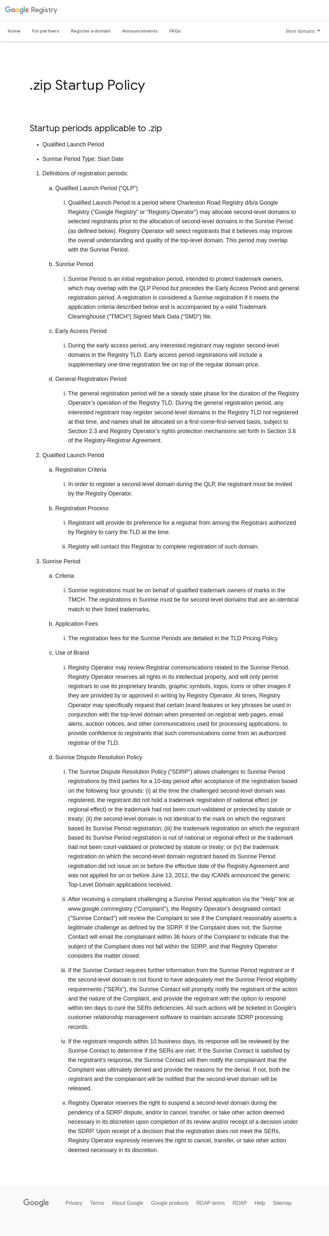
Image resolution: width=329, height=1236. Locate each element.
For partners (45, 31)
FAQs (175, 31)
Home (14, 31)
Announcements (140, 31)
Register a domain (91, 31)
